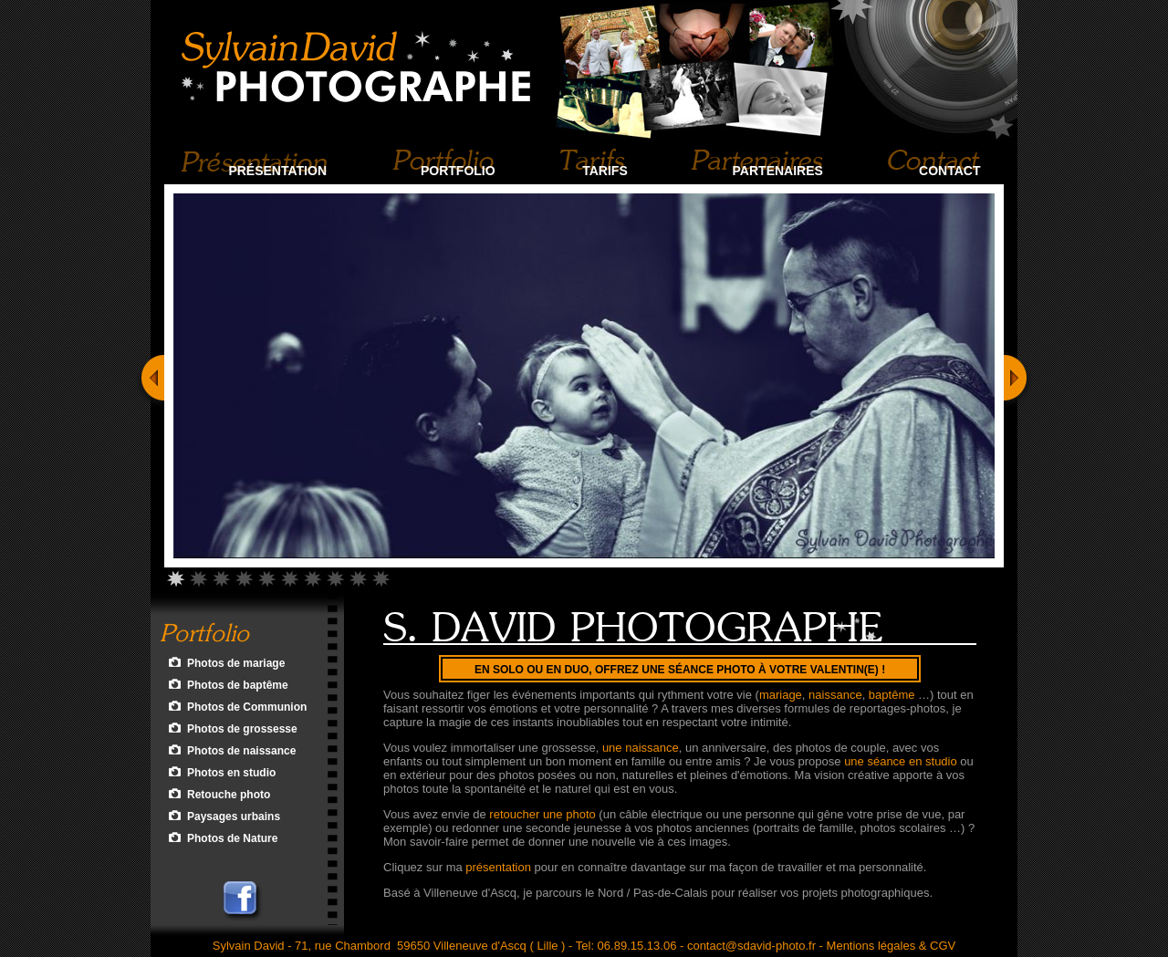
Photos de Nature (232, 838)
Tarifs (605, 170)
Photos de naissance (241, 750)
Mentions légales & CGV (891, 945)
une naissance (640, 747)
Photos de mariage (236, 663)
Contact (949, 170)
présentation (498, 867)
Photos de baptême (237, 685)
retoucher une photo (542, 814)
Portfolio (458, 170)
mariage (780, 695)
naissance (835, 695)
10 (381, 576)
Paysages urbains (233, 816)
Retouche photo (228, 794)
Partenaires (778, 170)
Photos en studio (231, 772)
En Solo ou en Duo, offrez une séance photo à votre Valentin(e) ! (679, 669)
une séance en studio (900, 761)
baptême (892, 695)
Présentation (277, 170)
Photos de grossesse (242, 729)
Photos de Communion (247, 707)
